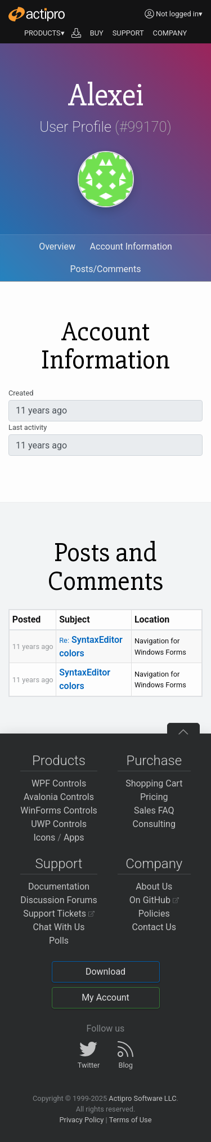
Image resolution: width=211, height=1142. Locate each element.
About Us (154, 886)
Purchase (154, 760)
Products (59, 760)
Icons (44, 837)
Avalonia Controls (59, 797)
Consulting (154, 824)
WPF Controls (59, 783)
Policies (154, 913)
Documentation (58, 886)
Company (153, 864)
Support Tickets (59, 913)
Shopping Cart (153, 783)
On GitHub (154, 900)
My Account (105, 997)
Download (105, 971)
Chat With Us (59, 927)
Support (59, 864)
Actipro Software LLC (142, 1098)
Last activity (27, 427)
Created (20, 393)
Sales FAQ (154, 810)
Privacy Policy (81, 1120)
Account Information (131, 246)
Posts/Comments (105, 269)
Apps (74, 837)
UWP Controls (59, 824)
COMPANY (170, 33)
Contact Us (154, 927)
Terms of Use (130, 1120)
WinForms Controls (58, 810)
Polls (59, 940)
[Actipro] (36, 14)
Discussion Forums (58, 900)
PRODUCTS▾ (44, 33)
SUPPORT (128, 33)
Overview (57, 246)
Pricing (154, 797)
